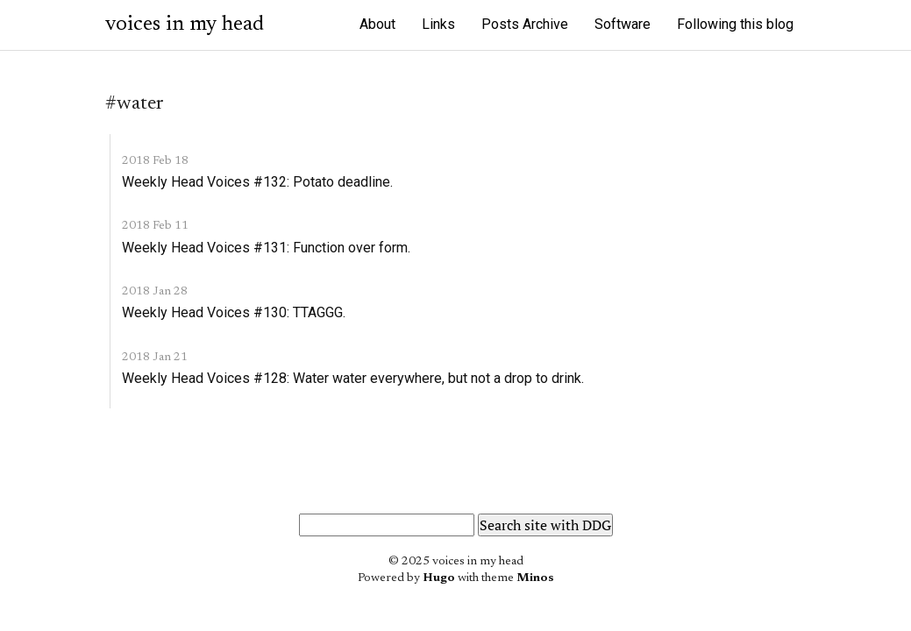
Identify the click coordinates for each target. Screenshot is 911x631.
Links (438, 24)
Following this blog (735, 24)
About (377, 24)
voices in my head (184, 24)
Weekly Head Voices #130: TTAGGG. (233, 312)
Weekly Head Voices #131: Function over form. (266, 247)
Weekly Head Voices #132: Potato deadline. (257, 182)
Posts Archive (524, 24)
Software (622, 24)
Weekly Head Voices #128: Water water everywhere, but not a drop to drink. (353, 378)
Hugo (439, 578)
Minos (535, 578)
